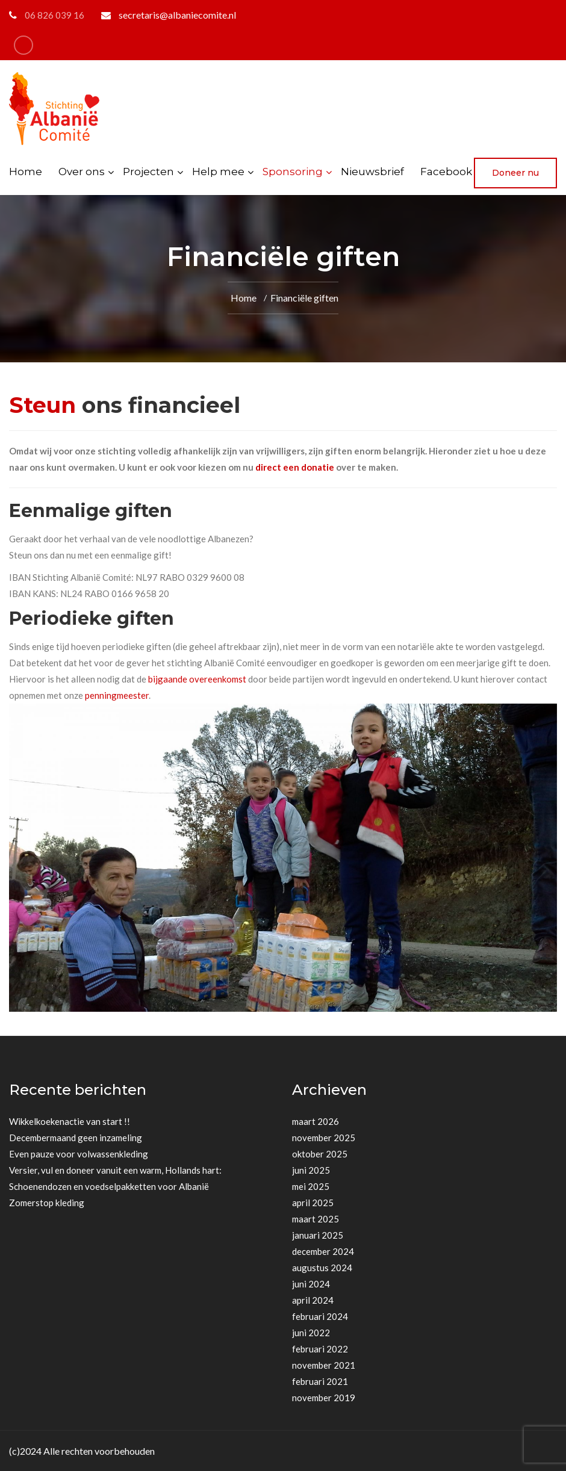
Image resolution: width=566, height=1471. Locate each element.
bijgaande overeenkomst (197, 679)
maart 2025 (315, 1218)
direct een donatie (295, 467)
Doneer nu (515, 172)
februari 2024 (320, 1316)
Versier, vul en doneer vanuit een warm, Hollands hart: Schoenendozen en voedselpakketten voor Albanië (115, 1178)
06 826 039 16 (54, 15)
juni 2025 (311, 1170)
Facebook (446, 172)
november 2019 (323, 1397)
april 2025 (313, 1202)
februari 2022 (320, 1348)
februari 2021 (320, 1381)
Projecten (148, 172)
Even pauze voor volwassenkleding (78, 1153)
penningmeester (117, 695)
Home (25, 172)
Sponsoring (293, 172)
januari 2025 (317, 1235)
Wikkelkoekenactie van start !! (69, 1121)
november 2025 (323, 1137)
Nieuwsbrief (372, 172)
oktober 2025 (319, 1153)
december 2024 (323, 1251)
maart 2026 (315, 1121)
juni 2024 (311, 1283)
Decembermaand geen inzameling (75, 1137)
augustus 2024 (322, 1267)
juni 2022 (311, 1332)
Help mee (218, 172)
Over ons (81, 172)
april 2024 (313, 1300)
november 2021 (323, 1365)
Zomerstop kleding (46, 1202)
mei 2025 (310, 1186)
